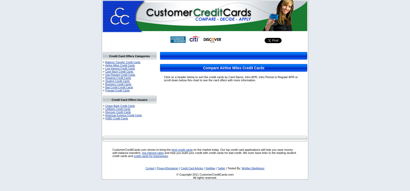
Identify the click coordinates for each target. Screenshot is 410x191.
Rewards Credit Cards (118, 78)
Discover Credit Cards (118, 112)
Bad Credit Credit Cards (119, 87)
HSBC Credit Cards (116, 118)
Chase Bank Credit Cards (120, 106)
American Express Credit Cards (123, 115)
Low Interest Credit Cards (120, 68)
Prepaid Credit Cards (117, 90)
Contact (149, 168)
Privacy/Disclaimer (167, 168)
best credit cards (182, 149)
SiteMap (210, 168)
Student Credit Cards (117, 81)
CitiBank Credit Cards (117, 109)
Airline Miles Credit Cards (120, 65)
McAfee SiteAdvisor (253, 168)
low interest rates (153, 152)
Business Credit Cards (118, 84)
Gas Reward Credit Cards (120, 74)
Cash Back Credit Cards (119, 71)
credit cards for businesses (151, 156)
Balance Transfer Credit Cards (123, 62)
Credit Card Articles (192, 168)
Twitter (221, 168)
